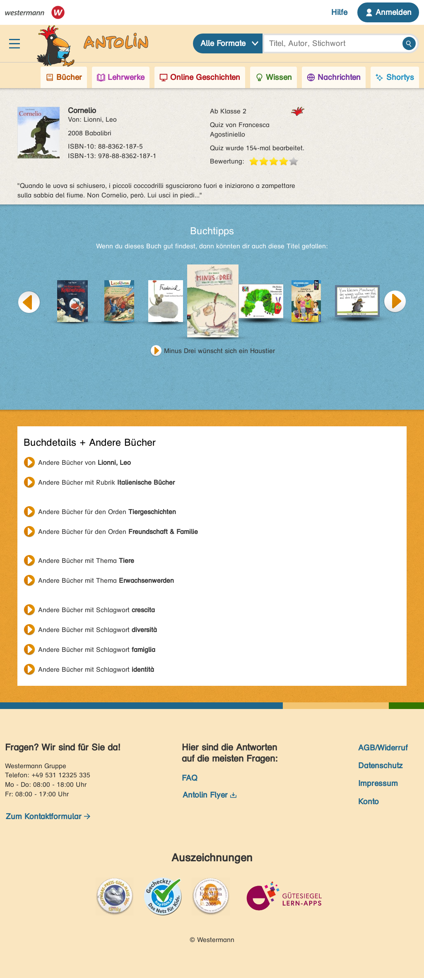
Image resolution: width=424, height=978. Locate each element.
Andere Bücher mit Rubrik (106, 482)
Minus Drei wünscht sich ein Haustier (219, 351)
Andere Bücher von (84, 462)
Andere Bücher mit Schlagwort (96, 610)
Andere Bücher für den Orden (107, 512)
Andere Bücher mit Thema (86, 561)
